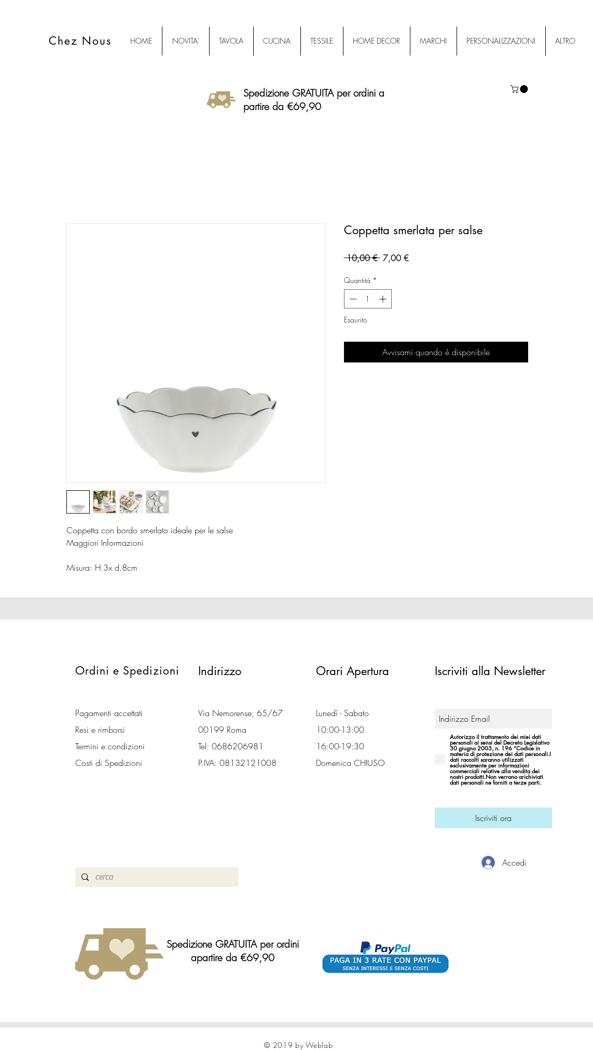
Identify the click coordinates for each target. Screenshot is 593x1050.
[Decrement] (352, 299)
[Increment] (383, 299)
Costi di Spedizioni (110, 763)
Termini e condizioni (110, 746)
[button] (520, 89)
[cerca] (156, 877)
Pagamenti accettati (109, 713)
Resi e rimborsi (100, 729)
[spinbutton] (367, 299)
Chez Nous (80, 41)
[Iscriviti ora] (493, 817)
